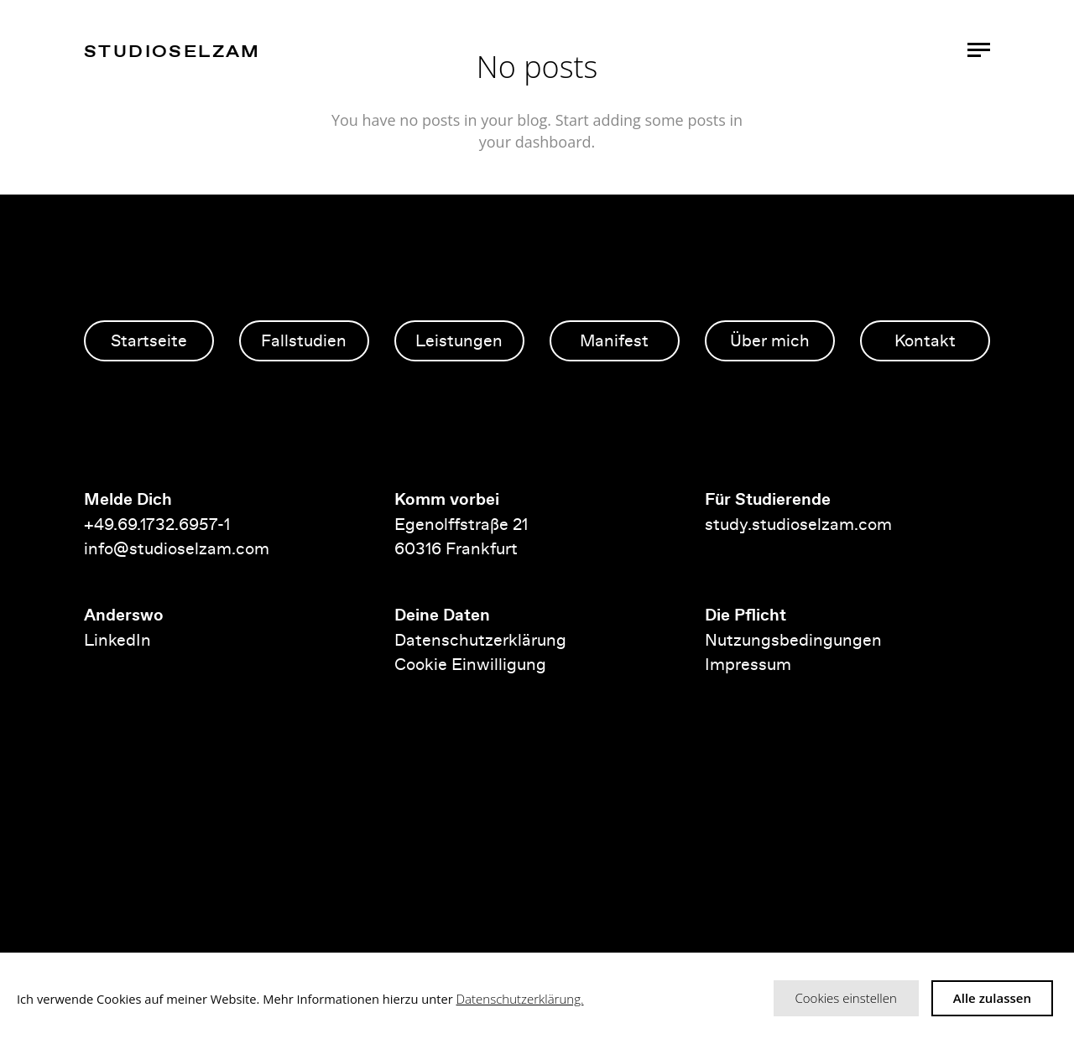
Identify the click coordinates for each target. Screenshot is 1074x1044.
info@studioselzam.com (176, 548)
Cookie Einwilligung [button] (470, 664)
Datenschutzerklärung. (520, 998)
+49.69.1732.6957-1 (159, 524)
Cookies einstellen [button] (846, 997)
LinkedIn (117, 640)
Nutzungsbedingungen (793, 640)
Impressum (748, 664)
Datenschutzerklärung (480, 640)
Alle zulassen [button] (992, 997)
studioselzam (172, 50)
